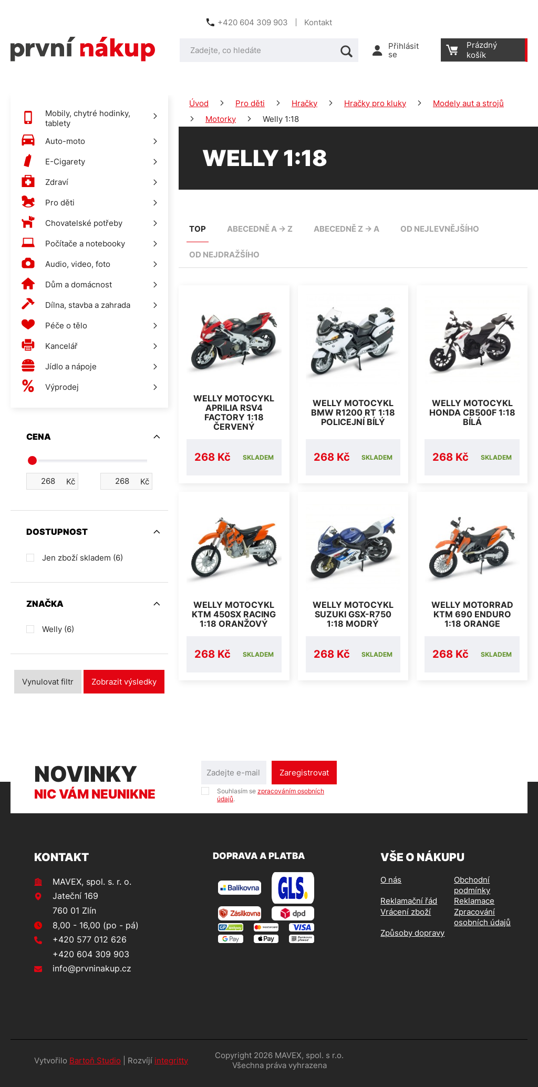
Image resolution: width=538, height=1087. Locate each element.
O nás (390, 886)
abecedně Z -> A (346, 229)
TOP (197, 229)
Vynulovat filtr (48, 682)
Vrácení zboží (405, 918)
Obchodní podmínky (472, 891)
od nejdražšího (224, 255)
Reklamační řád (408, 907)
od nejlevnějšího (439, 229)
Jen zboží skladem (82, 558)
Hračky (304, 103)
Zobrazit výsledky (124, 682)
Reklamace (474, 907)
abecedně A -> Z (260, 229)
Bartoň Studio (95, 1067)
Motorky (220, 119)
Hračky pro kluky (375, 103)
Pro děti (250, 103)
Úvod (199, 103)
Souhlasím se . (270, 801)
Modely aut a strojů (468, 103)
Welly (58, 629)
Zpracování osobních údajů (482, 923)
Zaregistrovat (304, 779)
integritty (171, 1067)
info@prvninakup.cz (92, 974)
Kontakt (318, 22)
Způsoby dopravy (412, 939)
